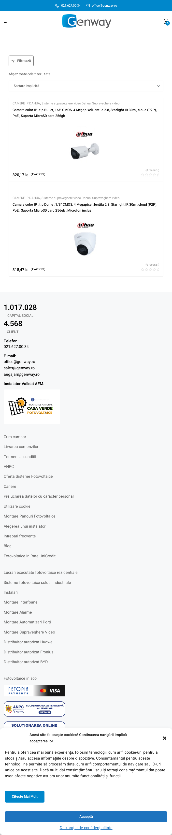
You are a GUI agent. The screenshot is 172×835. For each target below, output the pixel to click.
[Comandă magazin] (86, 86)
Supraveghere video (105, 103)
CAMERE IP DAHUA (26, 103)
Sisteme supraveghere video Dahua (66, 103)
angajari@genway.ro (22, 374)
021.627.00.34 (16, 347)
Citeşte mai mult (25, 796)
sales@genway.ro (19, 368)
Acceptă (86, 816)
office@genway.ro (19, 362)
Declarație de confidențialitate (86, 828)
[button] (164, 738)
